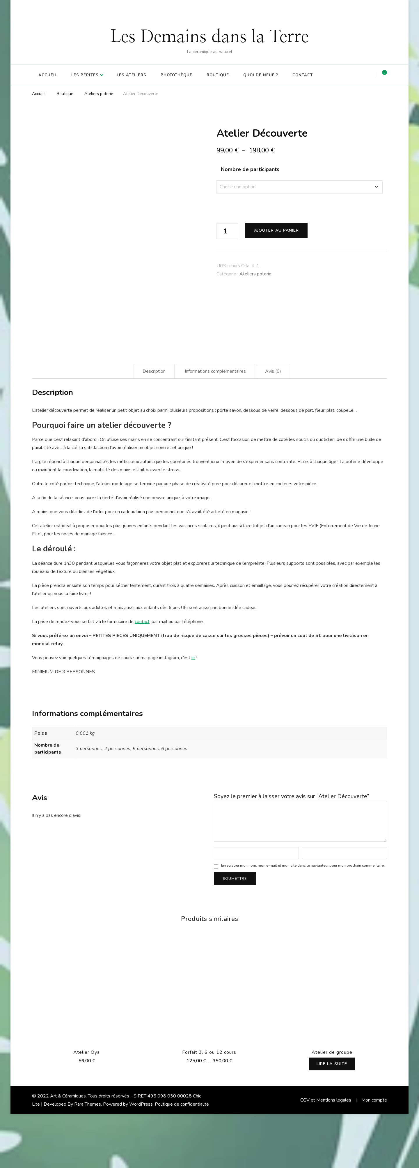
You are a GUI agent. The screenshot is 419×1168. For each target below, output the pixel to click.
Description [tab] (154, 425)
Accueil (47, 75)
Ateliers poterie (255, 274)
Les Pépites (85, 75)
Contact (302, 75)
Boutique (218, 75)
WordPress (141, 1158)
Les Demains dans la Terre (209, 37)
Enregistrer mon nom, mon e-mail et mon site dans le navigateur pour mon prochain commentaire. (303, 919)
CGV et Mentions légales (325, 1154)
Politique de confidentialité (182, 1158)
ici (193, 711)
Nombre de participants (250, 169)
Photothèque (176, 75)
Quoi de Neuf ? (260, 75)
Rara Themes (87, 1158)
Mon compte (374, 1154)
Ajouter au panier (276, 230)
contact (142, 675)
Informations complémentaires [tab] (215, 425)
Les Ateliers (131, 75)
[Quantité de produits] (227, 231)
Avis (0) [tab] (273, 425)
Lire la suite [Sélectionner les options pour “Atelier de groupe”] (332, 1117)
